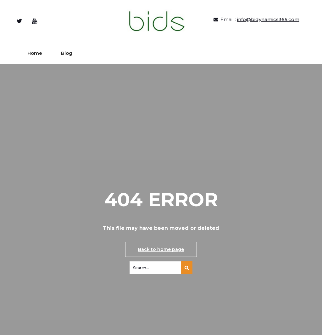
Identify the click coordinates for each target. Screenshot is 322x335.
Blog (66, 53)
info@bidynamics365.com (268, 19)
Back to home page (161, 249)
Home (34, 53)
